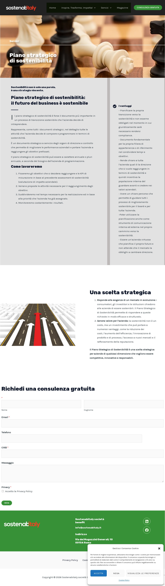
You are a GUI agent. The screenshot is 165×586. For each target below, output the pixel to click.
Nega (116, 573)
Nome (4, 410)
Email (5, 417)
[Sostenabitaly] (21, 7)
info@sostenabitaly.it (89, 527)
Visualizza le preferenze (143, 573)
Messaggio (7, 462)
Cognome (88, 410)
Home (54, 7)
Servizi (107, 8)
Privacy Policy (71, 560)
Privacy (6, 487)
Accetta (98, 573)
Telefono (6, 432)
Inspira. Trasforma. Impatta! (80, 8)
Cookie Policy (124, 580)
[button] (159, 548)
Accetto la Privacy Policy (18, 491)
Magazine (122, 7)
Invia (6, 503)
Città (4, 447)
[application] (95, 8)
